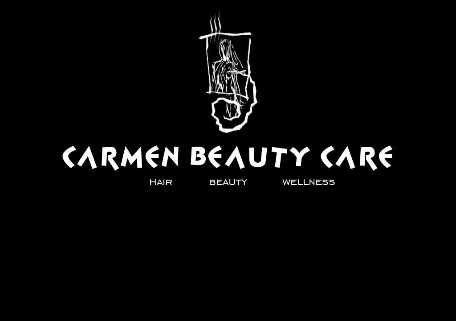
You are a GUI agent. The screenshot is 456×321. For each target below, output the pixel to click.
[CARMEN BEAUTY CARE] (228, 157)
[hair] (160, 181)
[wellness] (308, 181)
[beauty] (228, 181)
